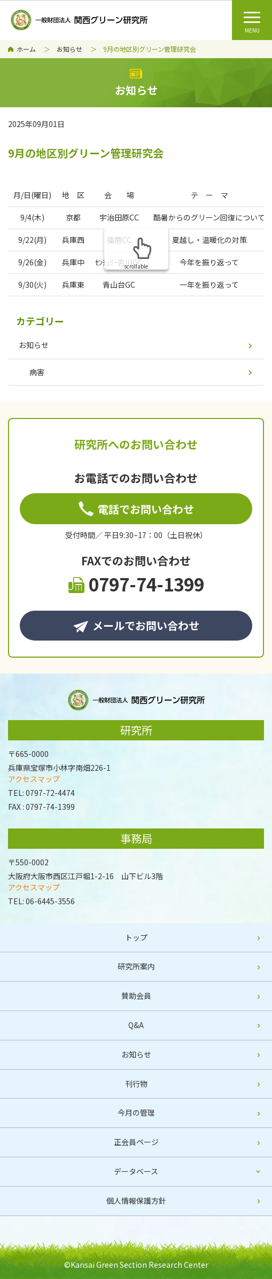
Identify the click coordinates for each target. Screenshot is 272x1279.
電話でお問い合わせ (136, 509)
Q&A (136, 1025)
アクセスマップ (34, 778)
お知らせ (69, 48)
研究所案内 (136, 966)
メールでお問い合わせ (136, 625)
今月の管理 (136, 1112)
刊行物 (136, 1083)
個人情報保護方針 (136, 1200)
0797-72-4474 (50, 792)
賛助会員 (136, 995)
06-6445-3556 (50, 901)
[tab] (136, 1172)
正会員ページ (136, 1141)
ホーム (26, 48)
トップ (136, 937)
